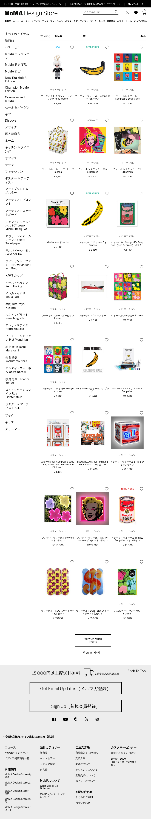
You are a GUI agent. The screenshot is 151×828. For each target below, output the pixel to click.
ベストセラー (14, 47)
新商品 (9, 40)
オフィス (11, 158)
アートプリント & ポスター (16, 191)
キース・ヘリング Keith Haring (16, 284)
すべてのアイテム (17, 33)
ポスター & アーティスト (17, 180)
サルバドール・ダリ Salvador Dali (18, 252)
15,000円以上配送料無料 (75, 672)
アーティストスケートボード (18, 212)
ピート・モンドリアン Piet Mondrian (18, 338)
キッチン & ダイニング (17, 149)
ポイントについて (85, 781)
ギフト (9, 114)
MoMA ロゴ (13, 71)
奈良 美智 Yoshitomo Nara (16, 359)
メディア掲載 (47, 764)
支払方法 (80, 758)
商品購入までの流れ (86, 753)
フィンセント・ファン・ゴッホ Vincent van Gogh (18, 265)
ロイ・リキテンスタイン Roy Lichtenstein (18, 393)
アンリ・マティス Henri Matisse (16, 327)
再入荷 (43, 770)
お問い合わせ (82, 803)
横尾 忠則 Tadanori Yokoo (17, 381)
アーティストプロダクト (18, 201)
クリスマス (12, 428)
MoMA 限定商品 (16, 64)
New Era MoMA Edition (16, 79)
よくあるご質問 (84, 797)
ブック (9, 415)
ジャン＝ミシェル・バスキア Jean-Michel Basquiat (18, 225)
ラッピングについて (86, 770)
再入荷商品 (12, 133)
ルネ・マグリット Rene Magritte (16, 316)
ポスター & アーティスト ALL (17, 406)
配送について (82, 764)
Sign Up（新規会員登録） (75, 706)
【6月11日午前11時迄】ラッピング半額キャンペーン (32, 4)
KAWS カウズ (13, 275)
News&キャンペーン (16, 753)
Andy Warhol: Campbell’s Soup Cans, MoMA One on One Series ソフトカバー (58, 465)
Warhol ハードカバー (58, 242)
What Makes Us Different (49, 787)
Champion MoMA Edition (17, 89)
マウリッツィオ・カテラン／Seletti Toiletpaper (18, 240)
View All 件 (91, 652)
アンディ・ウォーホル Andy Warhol (18, 370)
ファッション (14, 171)
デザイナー (12, 127)
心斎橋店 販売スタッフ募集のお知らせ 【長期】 (30, 737)
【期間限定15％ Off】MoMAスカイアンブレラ (95, 4)
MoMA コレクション (17, 56)
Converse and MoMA (15, 99)
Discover (11, 120)
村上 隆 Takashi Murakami (15, 349)
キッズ (9, 422)
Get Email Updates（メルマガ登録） (75, 688)
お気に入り (72, 47)
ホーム (9, 140)
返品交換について (85, 775)
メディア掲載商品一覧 (17, 758)
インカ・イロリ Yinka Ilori (15, 295)
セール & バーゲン (17, 107)
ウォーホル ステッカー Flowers (127, 316)
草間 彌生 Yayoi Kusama (15, 306)
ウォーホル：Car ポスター (92, 316)
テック (9, 164)
